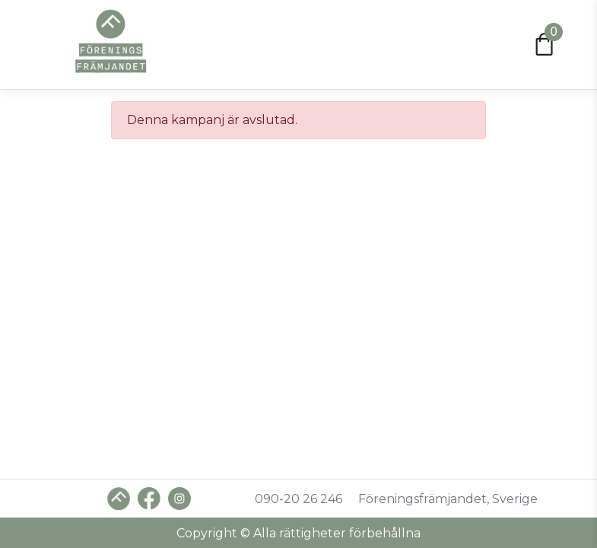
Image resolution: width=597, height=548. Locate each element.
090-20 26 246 (298, 499)
